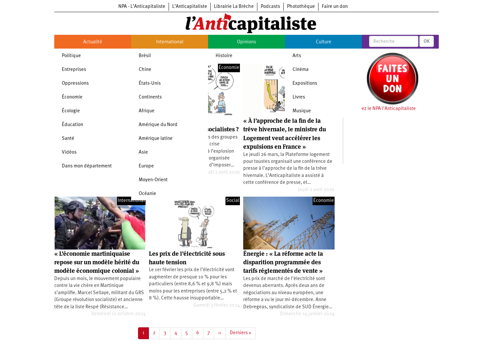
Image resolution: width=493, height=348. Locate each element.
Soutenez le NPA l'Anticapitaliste (381, 108)
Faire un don (335, 6)
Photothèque (301, 6)
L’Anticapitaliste (189, 6)
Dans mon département (87, 166)
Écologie (71, 111)
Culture (323, 42)
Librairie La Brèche (234, 6)
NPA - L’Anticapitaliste (141, 6)
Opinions (246, 42)
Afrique (146, 111)
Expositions (305, 83)
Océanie (147, 193)
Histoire (224, 56)
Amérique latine (156, 138)
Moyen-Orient (153, 180)
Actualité (92, 42)
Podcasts (270, 6)
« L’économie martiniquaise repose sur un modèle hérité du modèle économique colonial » (96, 262)
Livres (299, 97)
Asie (143, 152)
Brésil (145, 56)
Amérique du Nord (158, 124)
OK (427, 41)
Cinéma (301, 69)
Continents (150, 97)
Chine (145, 69)
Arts (297, 56)
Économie (72, 97)
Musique (302, 111)
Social (232, 200)
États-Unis (150, 83)
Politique (71, 56)
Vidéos (69, 152)
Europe (146, 166)
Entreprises (74, 69)
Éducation (72, 124)
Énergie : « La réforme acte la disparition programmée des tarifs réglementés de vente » (283, 262)
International (169, 42)
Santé (68, 138)
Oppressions (75, 83)
